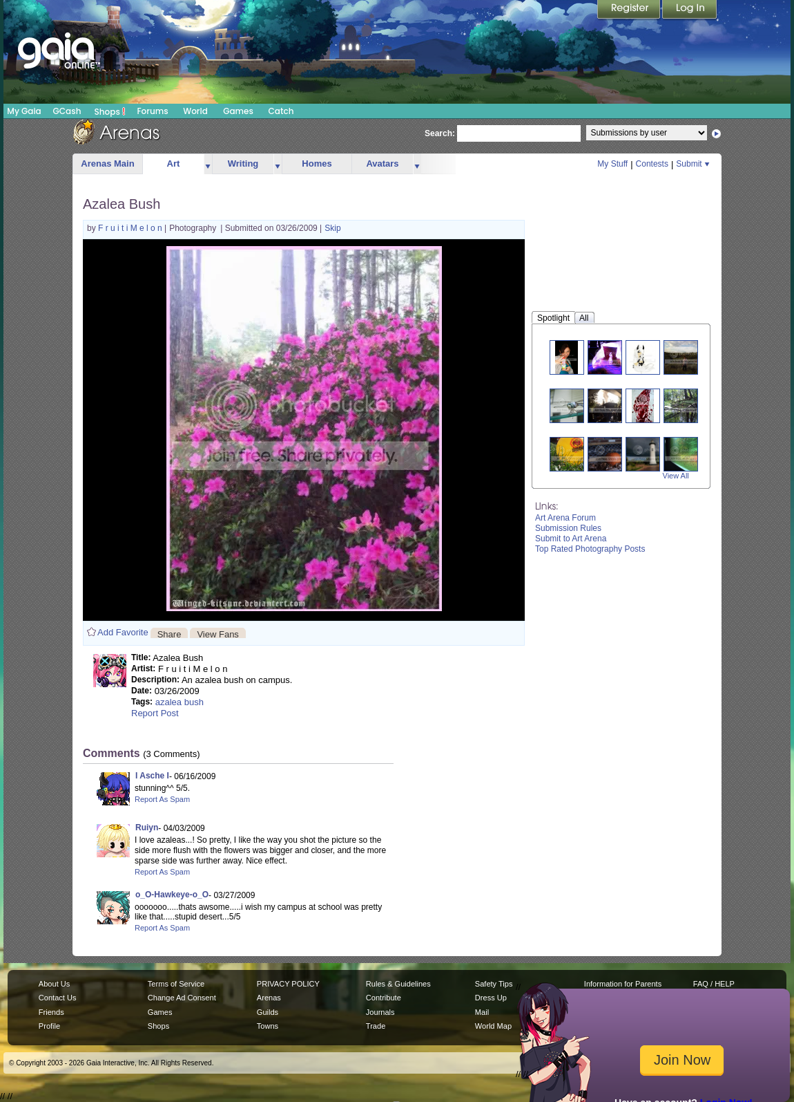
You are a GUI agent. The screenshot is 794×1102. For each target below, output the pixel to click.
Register (629, 10)
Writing (243, 163)
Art (173, 163)
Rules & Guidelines (398, 984)
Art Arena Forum (565, 518)
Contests (652, 164)
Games (238, 111)
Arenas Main (107, 163)
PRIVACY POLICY (288, 984)
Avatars (382, 163)
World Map (493, 1026)
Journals (380, 1012)
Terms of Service (176, 984)
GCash (67, 111)
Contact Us (58, 997)
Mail (482, 1012)
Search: (440, 133)
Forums (152, 111)
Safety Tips (494, 984)
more (208, 164)
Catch (281, 111)
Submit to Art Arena (570, 538)
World (195, 111)
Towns (267, 1026)
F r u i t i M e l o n (131, 228)
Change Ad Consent (182, 997)
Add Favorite (122, 632)
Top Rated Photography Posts (590, 549)
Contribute (383, 997)
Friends (51, 1012)
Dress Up (491, 997)
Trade (375, 1026)
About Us (54, 984)
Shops (110, 111)
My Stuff (612, 164)
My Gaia (24, 111)
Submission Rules (568, 528)
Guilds (267, 1012)
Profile (49, 1026)
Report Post (155, 713)
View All (676, 475)
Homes (316, 163)
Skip (332, 228)
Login (689, 10)
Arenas (269, 997)
